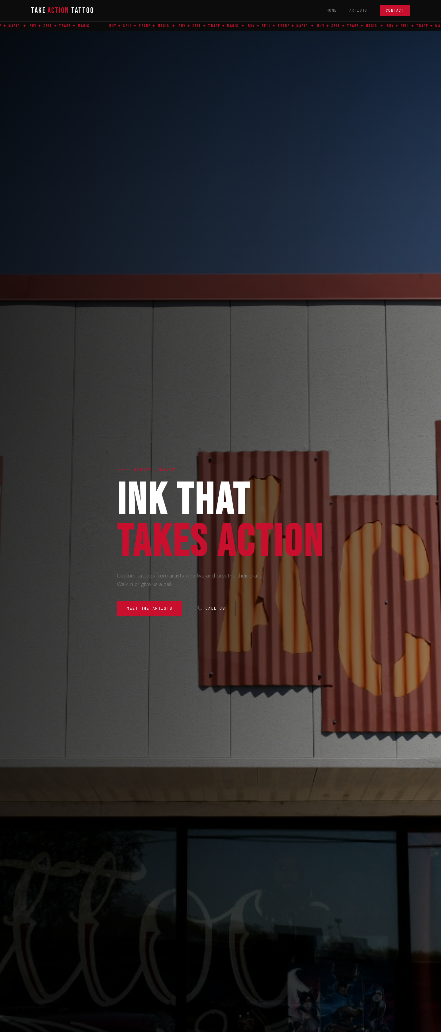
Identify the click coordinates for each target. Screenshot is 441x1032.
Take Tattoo (62, 10)
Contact (395, 10)
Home (332, 10)
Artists (358, 10)
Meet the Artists (149, 608)
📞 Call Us (211, 608)
